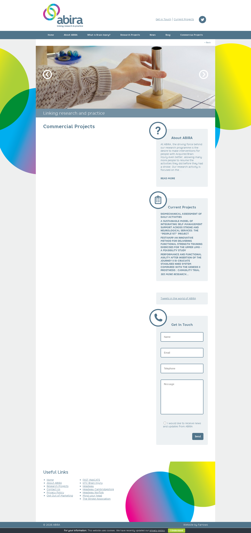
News (153, 35)
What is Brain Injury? (98, 35)
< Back (207, 42)
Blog (168, 35)
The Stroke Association (97, 504)
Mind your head (92, 500)
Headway (88, 491)
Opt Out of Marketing (60, 500)
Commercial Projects (191, 35)
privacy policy (157, 530)
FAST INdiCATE (91, 485)
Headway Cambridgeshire (98, 494)
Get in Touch (163, 19)
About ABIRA (70, 35)
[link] (175, 274)
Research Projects (130, 35)
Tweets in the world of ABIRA (178, 298)
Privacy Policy (55, 497)
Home (51, 35)
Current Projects (184, 19)
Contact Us (53, 494)
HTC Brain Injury (93, 488)
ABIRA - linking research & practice (63, 15)
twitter (202, 19)
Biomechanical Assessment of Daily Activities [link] (181, 215)
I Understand (176, 530)
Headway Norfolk (93, 497)
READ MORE (168, 178)
